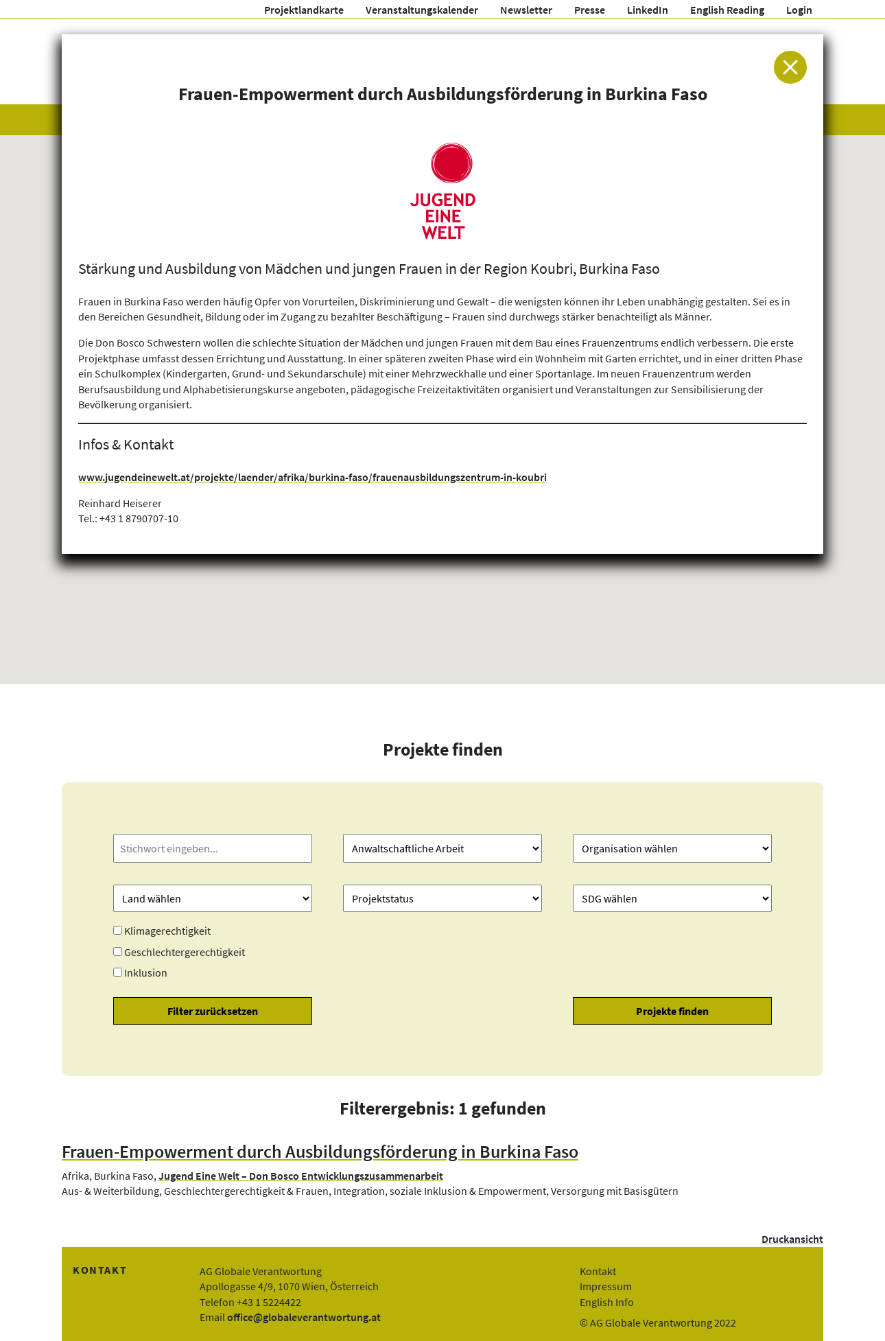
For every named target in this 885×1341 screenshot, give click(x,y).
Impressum (606, 1286)
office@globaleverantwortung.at (304, 1317)
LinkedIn (647, 9)
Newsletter (526, 9)
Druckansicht (792, 1239)
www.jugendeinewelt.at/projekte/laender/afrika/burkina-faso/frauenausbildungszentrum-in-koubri (312, 477)
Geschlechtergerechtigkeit (184, 952)
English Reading (727, 9)
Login (799, 9)
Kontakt (598, 1271)
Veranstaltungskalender (422, 9)
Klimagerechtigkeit (167, 930)
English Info (607, 1302)
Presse (589, 9)
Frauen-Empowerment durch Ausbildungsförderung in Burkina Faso (320, 1152)
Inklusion (145, 972)
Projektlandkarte (304, 9)
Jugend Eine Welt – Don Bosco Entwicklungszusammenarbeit (300, 1175)
